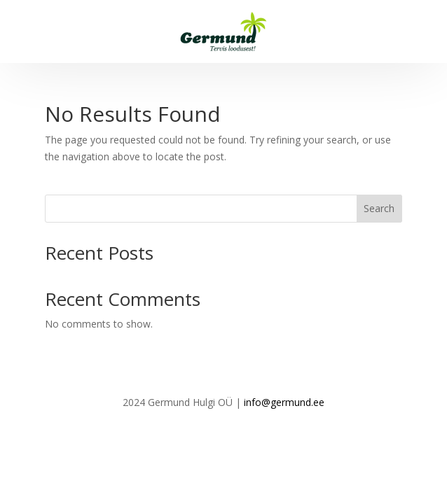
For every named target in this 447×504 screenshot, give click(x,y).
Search (379, 208)
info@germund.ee (284, 402)
